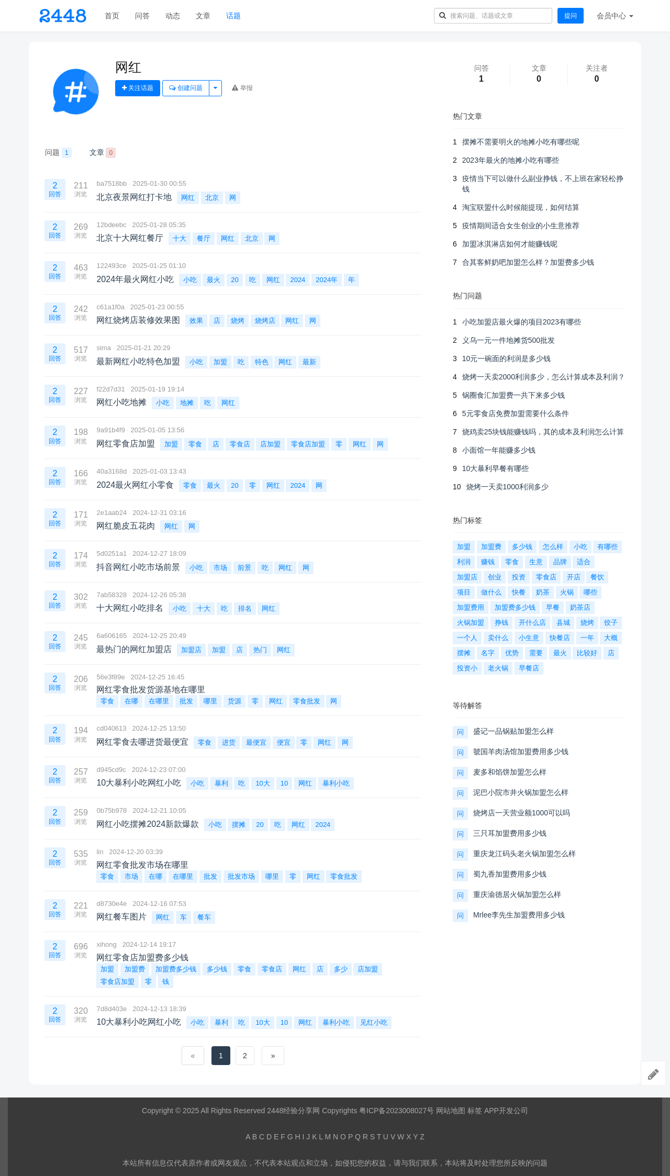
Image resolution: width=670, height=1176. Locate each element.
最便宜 (256, 742)
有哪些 (607, 547)
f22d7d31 (110, 389)
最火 (213, 280)
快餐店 (560, 638)
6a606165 (111, 636)
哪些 (590, 592)
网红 (188, 197)
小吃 (190, 280)
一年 (587, 638)
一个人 (467, 638)
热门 (260, 650)
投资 (519, 577)
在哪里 (159, 701)
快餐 (519, 592)
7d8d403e (111, 1009)
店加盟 (270, 444)
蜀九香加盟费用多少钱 (509, 874)
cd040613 (111, 728)
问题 (58, 153)
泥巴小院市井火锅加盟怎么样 (520, 792)
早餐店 (529, 668)
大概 (611, 638)
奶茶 (543, 592)
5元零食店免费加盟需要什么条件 (515, 413)
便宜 (284, 742)
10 (284, 783)
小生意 (529, 638)
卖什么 (498, 638)
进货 (229, 742)
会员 (615, 16)
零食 (195, 444)
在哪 (131, 701)
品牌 (560, 562)
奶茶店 (580, 607)
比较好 (587, 653)
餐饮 (597, 577)
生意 (536, 562)
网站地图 (450, 1110)
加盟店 (191, 650)
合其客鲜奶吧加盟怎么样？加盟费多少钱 (528, 262)
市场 (220, 568)
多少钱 (217, 969)
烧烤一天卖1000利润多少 (507, 487)
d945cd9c (111, 770)
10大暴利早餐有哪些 (495, 468)
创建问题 (185, 88)
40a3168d (111, 471)
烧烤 (237, 320)
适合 (583, 562)
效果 (196, 320)
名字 (488, 653)
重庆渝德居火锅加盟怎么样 (517, 894)
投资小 (467, 668)
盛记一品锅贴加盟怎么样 (513, 731)
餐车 (204, 917)
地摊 (187, 403)
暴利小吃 (336, 783)
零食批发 (306, 701)
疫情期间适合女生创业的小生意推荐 (520, 225)
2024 (297, 280)
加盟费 (135, 969)
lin (99, 852)
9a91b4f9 (110, 430)
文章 (203, 16)
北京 (212, 197)
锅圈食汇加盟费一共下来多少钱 (513, 395)
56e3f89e (110, 677)
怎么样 (553, 547)
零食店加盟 (308, 444)
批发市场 (241, 876)
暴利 (221, 783)
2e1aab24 (111, 513)
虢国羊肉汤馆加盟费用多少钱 (520, 751)
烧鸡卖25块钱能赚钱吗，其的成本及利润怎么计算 (543, 432)
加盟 (220, 362)
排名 (245, 608)
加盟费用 (470, 607)
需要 (536, 653)
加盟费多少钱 (175, 969)
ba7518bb (111, 183)
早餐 (553, 607)
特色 (262, 362)
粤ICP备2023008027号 (396, 1110)
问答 (142, 16)
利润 (464, 562)
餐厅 (203, 238)
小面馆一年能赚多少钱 (498, 450)
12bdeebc (111, 225)
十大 (179, 238)
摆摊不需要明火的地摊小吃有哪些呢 (520, 142)
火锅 (567, 592)
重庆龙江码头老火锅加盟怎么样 (524, 853)
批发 (186, 701)
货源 (234, 701)
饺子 (611, 622)
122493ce (111, 266)
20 (234, 280)
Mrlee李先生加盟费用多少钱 (519, 915)
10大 (262, 783)
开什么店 (532, 622)
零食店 (240, 444)
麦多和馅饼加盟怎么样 (509, 772)
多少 (341, 969)
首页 (112, 16)
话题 (233, 16)
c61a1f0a (110, 307)
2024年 (327, 280)
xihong (106, 944)
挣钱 (501, 622)
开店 (573, 577)
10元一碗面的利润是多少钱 (506, 358)
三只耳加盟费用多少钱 (509, 833)
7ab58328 (111, 595)
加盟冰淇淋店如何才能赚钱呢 (509, 244)
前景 (244, 568)
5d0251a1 (111, 553)
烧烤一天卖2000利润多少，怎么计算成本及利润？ (543, 377)
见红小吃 (373, 1022)
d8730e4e (111, 904)
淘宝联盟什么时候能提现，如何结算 (520, 207)
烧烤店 (265, 320)
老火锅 (498, 668)
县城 (563, 622)
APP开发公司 (506, 1110)
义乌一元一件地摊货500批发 (508, 340)
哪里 (210, 701)
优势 (512, 653)
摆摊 (238, 824)
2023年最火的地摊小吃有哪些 (510, 160)
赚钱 (488, 562)
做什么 (491, 592)
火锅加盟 (470, 622)
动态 (172, 16)
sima (103, 348)
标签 (474, 1110)
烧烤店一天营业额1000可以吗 (521, 813)
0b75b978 (111, 810)
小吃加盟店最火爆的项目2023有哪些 (521, 322)
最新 (309, 362)
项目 (464, 592)
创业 (494, 577)
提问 (570, 15)
